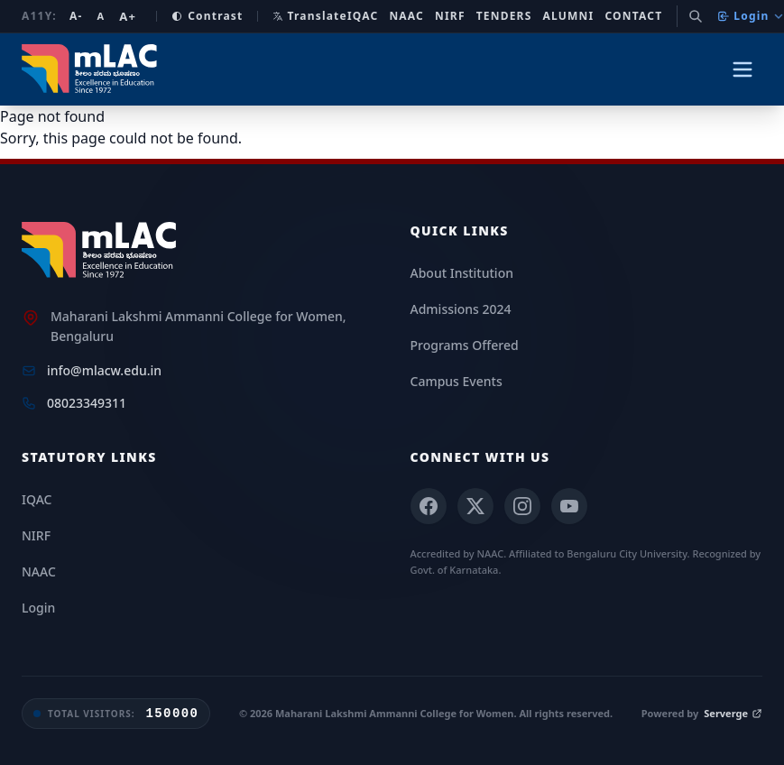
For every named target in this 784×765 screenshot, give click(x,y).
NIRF (450, 16)
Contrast (207, 16)
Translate (309, 15)
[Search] (695, 16)
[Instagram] (522, 506)
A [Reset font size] (101, 16)
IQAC (363, 16)
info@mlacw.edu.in (104, 370)
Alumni (569, 16)
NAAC (406, 16)
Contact (633, 16)
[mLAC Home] (101, 251)
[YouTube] (569, 506)
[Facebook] (428, 506)
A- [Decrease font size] (76, 16)
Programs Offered (464, 345)
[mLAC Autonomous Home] (91, 69)
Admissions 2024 (461, 309)
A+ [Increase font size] (127, 16)
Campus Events (456, 381)
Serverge (733, 713)
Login (750, 15)
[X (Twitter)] (475, 506)
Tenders (504, 16)
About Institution (461, 272)
